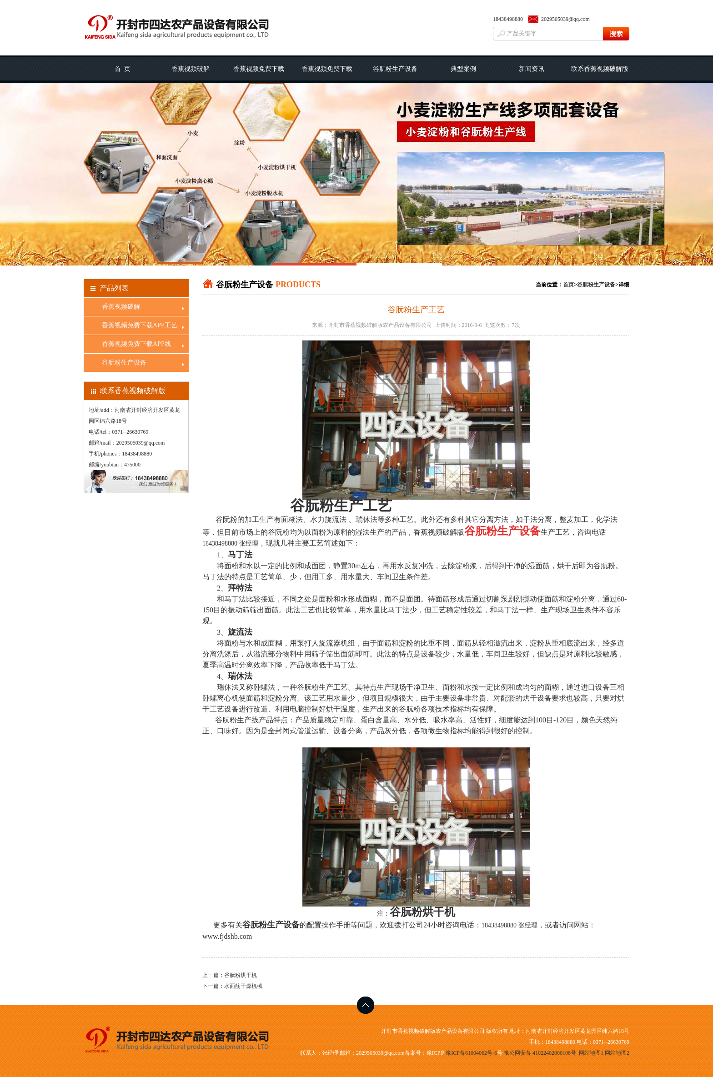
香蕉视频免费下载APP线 (326, 74)
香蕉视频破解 (190, 68)
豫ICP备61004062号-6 (471, 1053)
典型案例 (463, 68)
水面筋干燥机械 (243, 986)
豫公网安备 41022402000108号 (540, 1053)
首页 (568, 284)
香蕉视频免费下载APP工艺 (258, 74)
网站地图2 (617, 1053)
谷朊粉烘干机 (422, 912)
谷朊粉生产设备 (395, 68)
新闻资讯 (531, 68)
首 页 (123, 68)
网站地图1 (591, 1053)
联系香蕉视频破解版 (599, 68)
